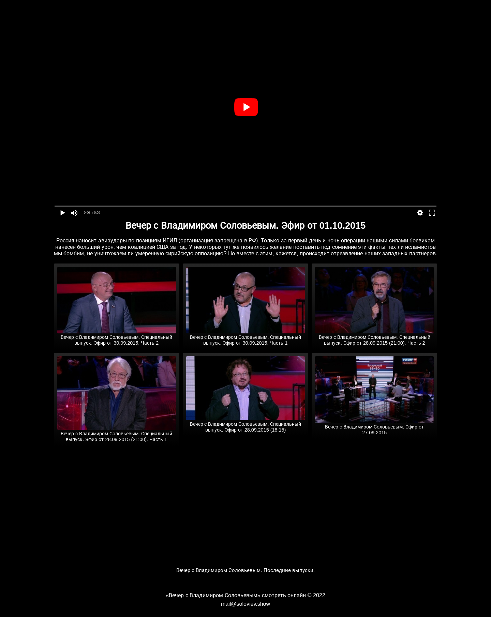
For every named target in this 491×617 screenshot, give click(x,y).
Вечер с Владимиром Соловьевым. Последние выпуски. (245, 570)
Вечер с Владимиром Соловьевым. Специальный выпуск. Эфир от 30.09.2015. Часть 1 (245, 337)
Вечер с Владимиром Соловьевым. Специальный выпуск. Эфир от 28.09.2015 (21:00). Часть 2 (374, 337)
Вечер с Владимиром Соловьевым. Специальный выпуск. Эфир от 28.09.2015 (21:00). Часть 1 (116, 433)
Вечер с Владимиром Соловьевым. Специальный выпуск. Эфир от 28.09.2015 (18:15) (245, 424)
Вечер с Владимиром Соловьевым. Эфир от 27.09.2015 (374, 427)
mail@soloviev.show (245, 604)
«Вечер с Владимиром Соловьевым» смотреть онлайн (236, 595)
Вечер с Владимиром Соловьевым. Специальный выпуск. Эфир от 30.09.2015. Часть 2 (116, 337)
